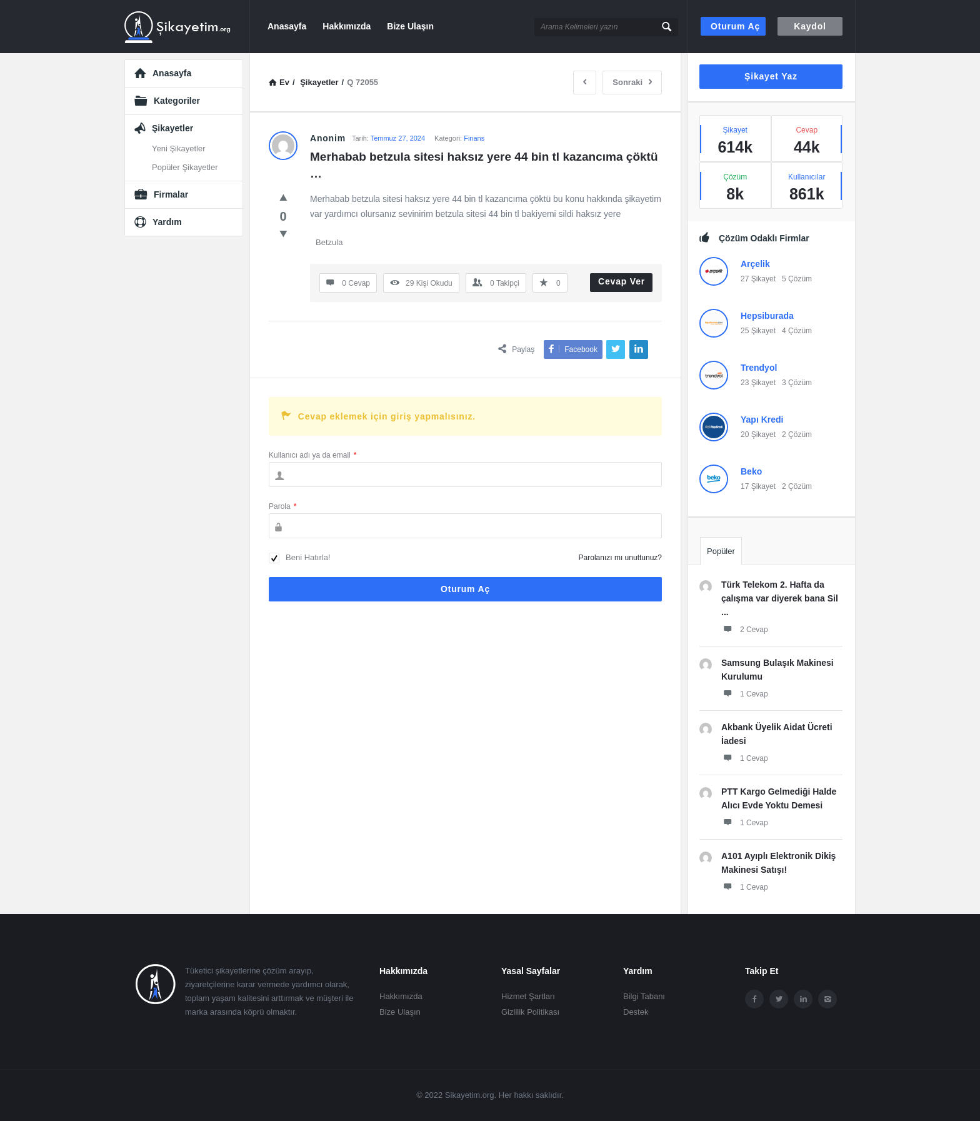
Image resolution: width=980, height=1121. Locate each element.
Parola (282, 506)
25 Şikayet (758, 330)
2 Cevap (744, 629)
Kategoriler (177, 101)
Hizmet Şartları (528, 996)
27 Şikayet (758, 278)
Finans (474, 138)
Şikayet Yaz (771, 76)
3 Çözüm (797, 382)
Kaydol (810, 26)
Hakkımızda (346, 26)
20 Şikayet (758, 434)
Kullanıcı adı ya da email (312, 455)
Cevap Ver (621, 281)
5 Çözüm (797, 278)
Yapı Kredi (762, 420)
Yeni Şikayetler (179, 148)
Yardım (167, 222)
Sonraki (632, 82)
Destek (635, 1012)
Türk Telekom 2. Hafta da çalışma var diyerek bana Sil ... (779, 598)
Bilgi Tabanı (644, 996)
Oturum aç (735, 26)
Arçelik (755, 264)
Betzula (329, 242)
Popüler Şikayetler (185, 167)
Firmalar (171, 194)
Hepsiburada (767, 316)
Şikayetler (172, 128)
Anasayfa (287, 26)
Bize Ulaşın (410, 26)
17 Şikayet (758, 486)
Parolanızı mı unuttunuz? (620, 557)
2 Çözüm (797, 434)
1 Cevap (744, 693)
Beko (751, 471)
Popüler (721, 551)
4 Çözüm (797, 330)
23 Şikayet (758, 382)
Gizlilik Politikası (530, 1012)
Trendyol (759, 368)
